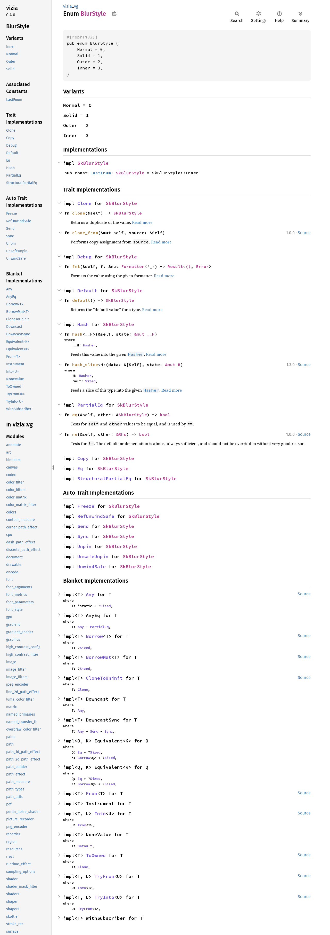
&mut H (172, 364)
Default (87, 291)
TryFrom (104, 876)
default (81, 300)
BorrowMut (98, 657)
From (91, 793)
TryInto (104, 897)
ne (74, 434)
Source (304, 232)
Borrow (94, 636)
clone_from (85, 232)
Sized (90, 381)
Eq (80, 468)
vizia (67, 6)
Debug (84, 257)
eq (74, 414)
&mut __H (144, 334)
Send (83, 526)
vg (76, 6)
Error (202, 266)
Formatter (132, 266)
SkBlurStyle (93, 163)
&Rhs (121, 434)
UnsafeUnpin (93, 556)
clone (78, 213)
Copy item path (114, 13)
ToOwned (96, 855)
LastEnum (100, 172)
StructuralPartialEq (104, 478)
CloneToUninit (104, 678)
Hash (83, 324)
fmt (76, 266)
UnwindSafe (91, 566)
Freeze (85, 506)
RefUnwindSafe (95, 516)
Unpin (84, 546)
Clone (84, 203)
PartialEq (90, 405)
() (188, 266)
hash (77, 334)
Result (175, 266)
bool (165, 414)
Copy (83, 458)
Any (90, 594)
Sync (83, 536)
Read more (142, 222)
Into (100, 814)
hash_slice (85, 364)
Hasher (89, 345)
